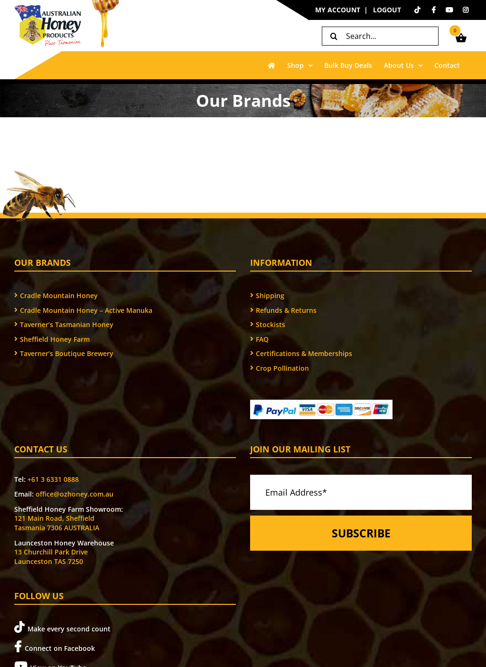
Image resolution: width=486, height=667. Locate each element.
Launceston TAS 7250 (48, 561)
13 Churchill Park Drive (51, 551)
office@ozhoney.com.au (74, 493)
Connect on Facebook (54, 647)
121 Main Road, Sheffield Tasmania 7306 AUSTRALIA (56, 523)
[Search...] (380, 36)
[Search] (334, 36)
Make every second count (62, 627)
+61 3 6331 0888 (53, 479)
